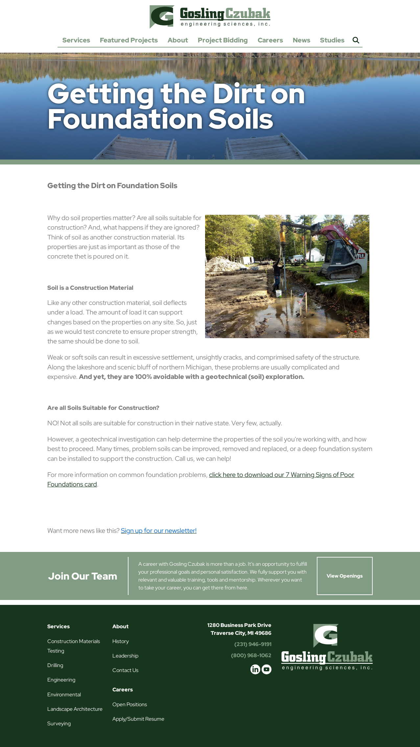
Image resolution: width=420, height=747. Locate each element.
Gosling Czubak (210, 17)
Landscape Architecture (75, 709)
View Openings (345, 576)
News (301, 40)
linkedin (255, 669)
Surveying (59, 723)
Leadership (125, 655)
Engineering (61, 679)
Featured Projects (129, 40)
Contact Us (125, 670)
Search (355, 41)
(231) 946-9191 (252, 644)
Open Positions (129, 704)
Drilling (55, 665)
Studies (332, 40)
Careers (270, 40)
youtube (266, 669)
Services (76, 40)
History (120, 641)
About (178, 40)
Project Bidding (223, 40)
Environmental (64, 694)
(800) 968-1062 (251, 655)
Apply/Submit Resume (138, 718)
